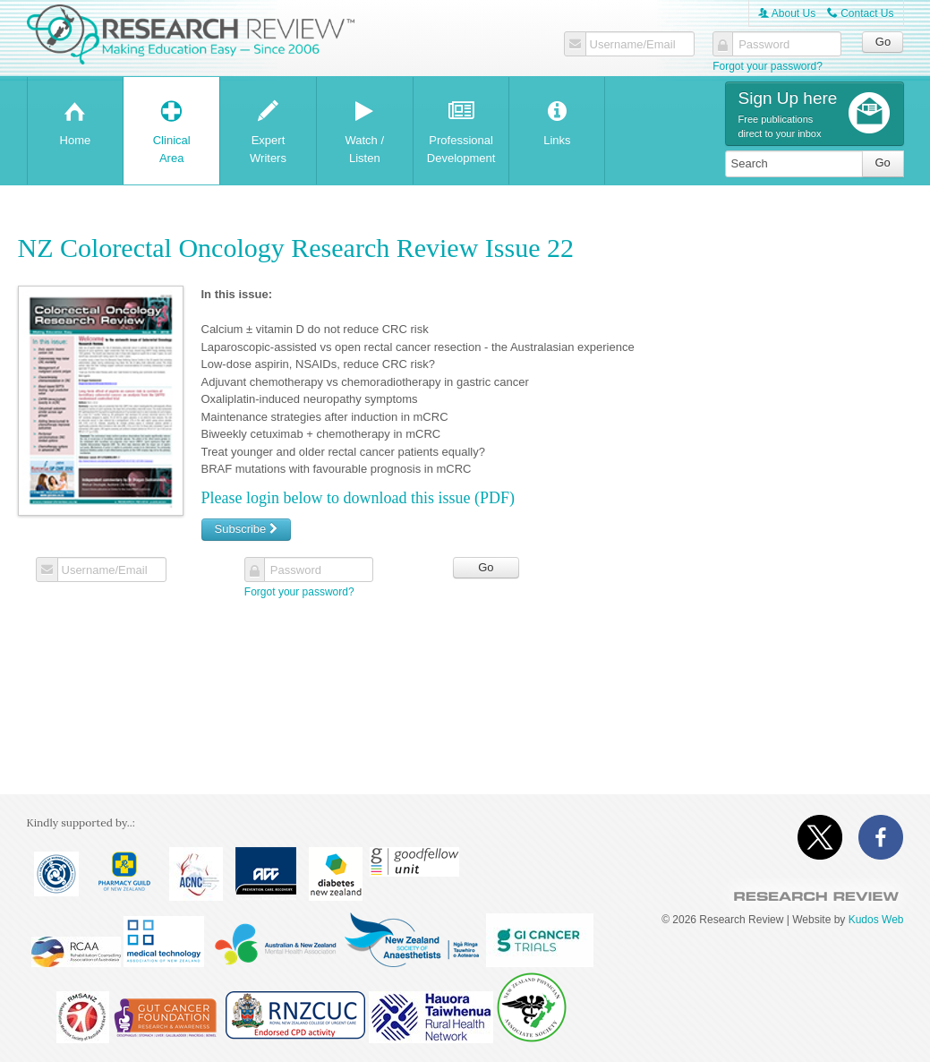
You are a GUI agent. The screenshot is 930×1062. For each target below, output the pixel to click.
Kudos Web (876, 919)
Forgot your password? (767, 66)
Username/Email (633, 45)
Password (763, 45)
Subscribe (246, 528)
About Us (786, 13)
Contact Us (860, 13)
